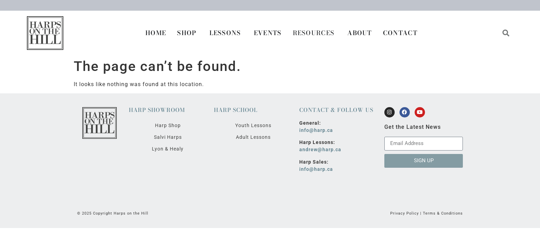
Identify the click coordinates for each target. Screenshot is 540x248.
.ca (329, 130)
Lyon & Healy (168, 149)
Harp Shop (168, 125)
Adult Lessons (253, 137)
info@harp (312, 130)
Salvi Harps (168, 137)
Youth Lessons (253, 125)
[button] (506, 33)
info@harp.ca (316, 169)
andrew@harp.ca (320, 149)
